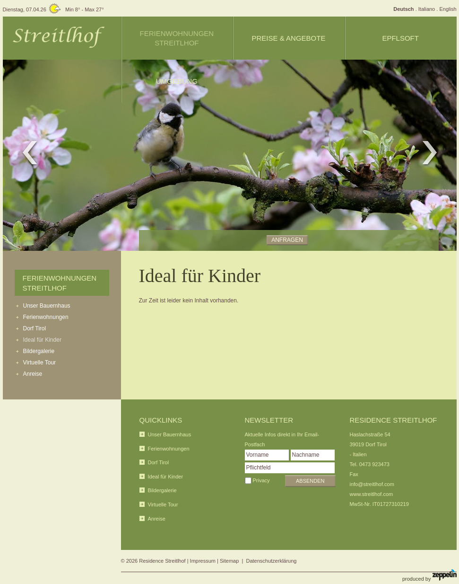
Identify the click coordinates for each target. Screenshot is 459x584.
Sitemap (229, 561)
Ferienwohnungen (46, 317)
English (447, 9)
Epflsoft (400, 38)
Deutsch (403, 9)
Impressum (203, 561)
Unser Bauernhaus (46, 305)
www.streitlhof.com (371, 494)
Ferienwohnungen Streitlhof (176, 38)
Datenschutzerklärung (271, 561)
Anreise (33, 374)
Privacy (261, 480)
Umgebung (177, 81)
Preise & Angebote (289, 38)
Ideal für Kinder (42, 339)
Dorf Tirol (34, 328)
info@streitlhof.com (372, 484)
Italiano (426, 9)
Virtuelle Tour (39, 362)
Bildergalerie (39, 351)
